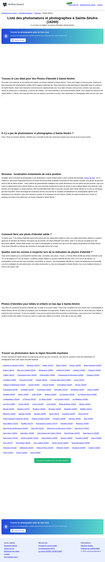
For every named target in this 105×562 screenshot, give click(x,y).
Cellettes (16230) (79, 370)
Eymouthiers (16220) (64, 385)
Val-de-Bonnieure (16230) (80, 443)
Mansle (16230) (8, 409)
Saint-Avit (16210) (37, 428)
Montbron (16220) (39, 409)
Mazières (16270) (23, 409)
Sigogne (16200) (66, 438)
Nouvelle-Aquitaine (25, 13)
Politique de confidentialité (90, 548)
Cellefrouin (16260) (63, 370)
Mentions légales (87, 546)
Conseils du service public (47, 546)
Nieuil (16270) (54, 414)
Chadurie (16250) (94, 370)
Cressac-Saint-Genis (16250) (60, 380)
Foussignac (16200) (44, 390)
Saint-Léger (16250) (10, 433)
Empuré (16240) (48, 385)
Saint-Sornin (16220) (10, 438)
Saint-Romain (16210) (72, 433)
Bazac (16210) (48, 365)
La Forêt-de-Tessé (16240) (87, 394)
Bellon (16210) (61, 365)
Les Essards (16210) (62, 399)
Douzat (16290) (33, 385)
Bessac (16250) (75, 365)
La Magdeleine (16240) (11, 399)
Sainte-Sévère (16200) (49, 438)
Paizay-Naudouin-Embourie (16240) (16, 419)
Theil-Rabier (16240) (23, 443)
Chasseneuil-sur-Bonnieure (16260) (70, 375)
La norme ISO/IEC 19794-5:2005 (50, 551)
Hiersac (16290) (93, 390)
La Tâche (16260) (45, 399)
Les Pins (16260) (9, 404)
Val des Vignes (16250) (60, 443)
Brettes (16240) (8, 370)
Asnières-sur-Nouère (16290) (13, 365)
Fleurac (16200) (81, 385)
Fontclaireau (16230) (10, 390)
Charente (37, 13)
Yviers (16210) (8, 452)
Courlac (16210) (41, 380)
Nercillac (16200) (40, 414)
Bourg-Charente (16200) (92, 365)
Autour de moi (73, 5)
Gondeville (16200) (77, 390)
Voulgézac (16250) (78, 448)
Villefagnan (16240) (27, 448)
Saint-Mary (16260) (27, 433)
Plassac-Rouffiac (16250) (41, 419)
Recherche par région (87, 5)
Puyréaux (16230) (59, 419)
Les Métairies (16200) (80, 399)
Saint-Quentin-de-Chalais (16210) (49, 433)
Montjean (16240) (55, 409)
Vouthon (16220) (94, 448)
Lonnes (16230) (37, 404)
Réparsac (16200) (82, 423)
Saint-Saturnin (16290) (91, 433)
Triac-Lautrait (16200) (41, 443)
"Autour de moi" (89, 178)
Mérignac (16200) (9, 414)
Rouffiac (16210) (27, 423)
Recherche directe (10, 546)
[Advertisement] (52, 60)
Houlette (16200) (9, 394)
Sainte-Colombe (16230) (29, 438)
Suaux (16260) (96, 438)
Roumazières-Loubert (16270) (46, 423)
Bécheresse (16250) (46, 370)
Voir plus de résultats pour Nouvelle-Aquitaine (52, 460)
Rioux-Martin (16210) (10, 423)
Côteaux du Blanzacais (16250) (14, 385)
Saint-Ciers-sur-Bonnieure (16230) (59, 428)
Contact (99, 5)
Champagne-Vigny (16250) (27, 375)
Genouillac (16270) (61, 390)
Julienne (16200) (50, 394)
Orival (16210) (83, 414)
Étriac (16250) (35, 452)
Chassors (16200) (93, 375)
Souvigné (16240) (81, 438)
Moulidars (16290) (70, 409)
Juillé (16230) (36, 394)
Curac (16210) (79, 380)
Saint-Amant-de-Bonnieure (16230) (15, 428)
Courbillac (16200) (9, 380)
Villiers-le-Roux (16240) (45, 448)
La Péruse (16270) (29, 399)
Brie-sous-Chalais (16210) (26, 370)
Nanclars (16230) (25, 414)
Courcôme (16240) (26, 380)
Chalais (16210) (8, 375)
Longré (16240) (23, 404)
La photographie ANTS (46, 548)
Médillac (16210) (86, 409)
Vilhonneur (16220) (10, 448)
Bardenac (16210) (33, 365)
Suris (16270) (8, 443)
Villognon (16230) (62, 448)
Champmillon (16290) (47, 375)
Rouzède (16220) (66, 423)
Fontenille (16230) (27, 390)
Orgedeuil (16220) (68, 414)
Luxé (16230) (51, 404)
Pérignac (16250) (75, 419)
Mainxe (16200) (84, 404)
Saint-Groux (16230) (81, 428)
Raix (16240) (88, 419)
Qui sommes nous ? (11, 557)
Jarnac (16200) (23, 394)
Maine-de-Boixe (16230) (67, 404)
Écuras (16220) (21, 452)
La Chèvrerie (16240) (67, 394)
